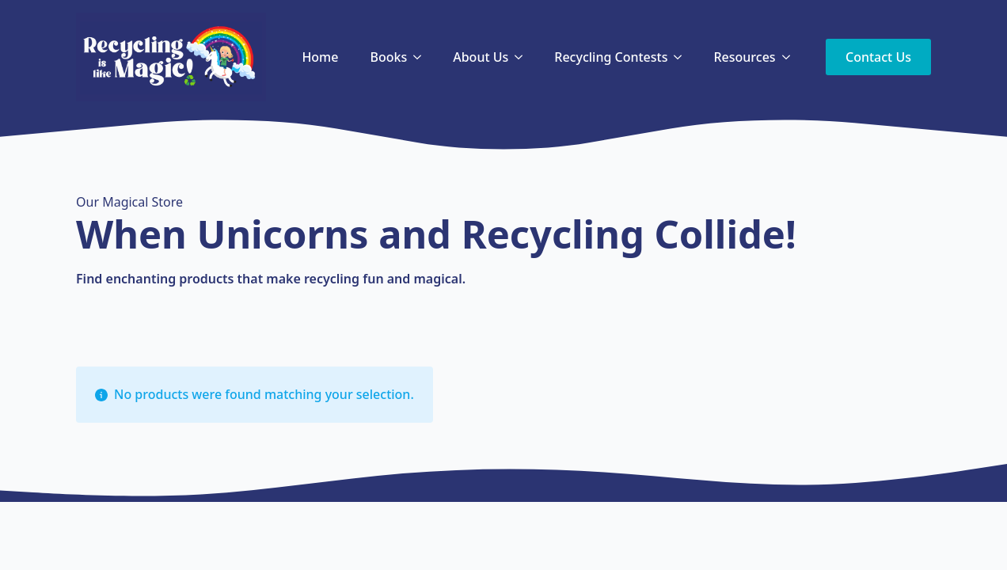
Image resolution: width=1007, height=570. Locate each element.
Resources (744, 57)
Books (388, 57)
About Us (480, 57)
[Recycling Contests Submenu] (682, 57)
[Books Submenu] (422, 57)
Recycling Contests (610, 57)
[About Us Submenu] (523, 57)
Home (320, 57)
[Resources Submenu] (791, 57)
